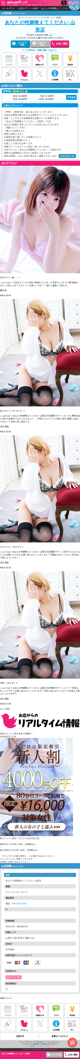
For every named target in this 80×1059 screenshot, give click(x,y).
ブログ (55, 59)
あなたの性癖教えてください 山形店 (40, 26)
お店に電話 (62, 43)
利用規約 (32, 1046)
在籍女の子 (40, 59)
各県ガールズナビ (60, 1036)
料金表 (70, 59)
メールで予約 (22, 43)
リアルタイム (24, 74)
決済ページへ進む (14, 977)
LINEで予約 (42, 43)
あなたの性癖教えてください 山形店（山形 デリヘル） (25, 5)
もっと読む (5, 709)
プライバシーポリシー (43, 1046)
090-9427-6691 (19, 903)
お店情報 (55, 74)
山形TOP (20, 1036)
